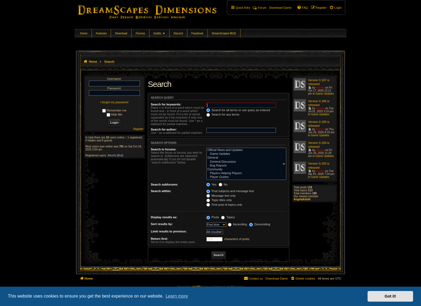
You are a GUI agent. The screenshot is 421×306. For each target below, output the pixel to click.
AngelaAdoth (302, 199)
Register (138, 129)
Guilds (159, 33)
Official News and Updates (245, 150)
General (245, 158)
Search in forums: (163, 149)
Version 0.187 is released (318, 82)
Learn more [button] (177, 296)
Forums (140, 33)
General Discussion (245, 162)
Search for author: (164, 129)
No (223, 184)
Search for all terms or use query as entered (238, 110)
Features (101, 33)
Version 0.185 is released (318, 123)
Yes (211, 184)
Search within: (161, 191)
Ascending (237, 224)
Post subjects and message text (230, 191)
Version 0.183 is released (318, 165)
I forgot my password (114, 102)
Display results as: (164, 217)
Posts (212, 217)
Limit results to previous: (169, 231)
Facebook (197, 33)
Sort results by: (162, 224)
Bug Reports (245, 166)
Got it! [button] (390, 296)
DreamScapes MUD (224, 33)
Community (245, 169)
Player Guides (245, 177)
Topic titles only (219, 200)
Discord (178, 33)
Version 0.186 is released (318, 103)
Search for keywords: (166, 104)
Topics (228, 217)
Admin (320, 87)
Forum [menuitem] (259, 7)
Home (84, 33)
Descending (259, 224)
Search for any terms (222, 114)
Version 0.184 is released (318, 144)
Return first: (159, 238)
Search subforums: (164, 184)
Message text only (221, 195)
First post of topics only (224, 204)
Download (121, 33)
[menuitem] (335, 7)
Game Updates (245, 154)
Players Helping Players (245, 173)
